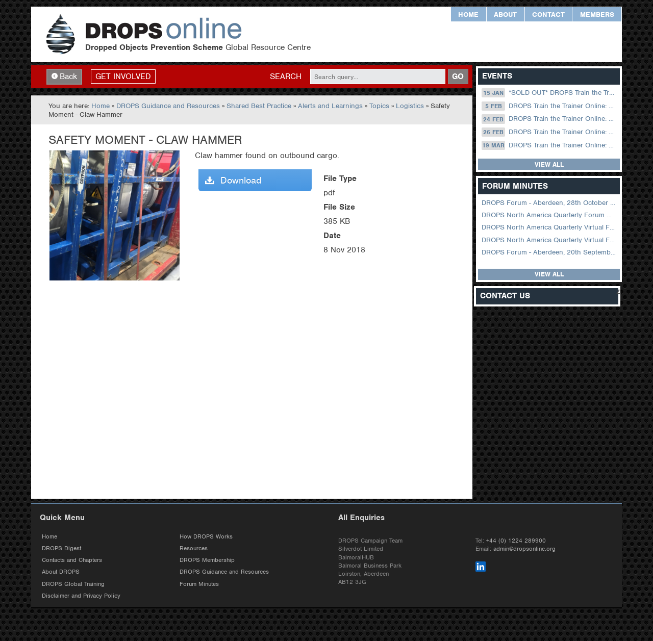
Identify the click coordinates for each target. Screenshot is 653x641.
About (505, 14)
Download (233, 180)
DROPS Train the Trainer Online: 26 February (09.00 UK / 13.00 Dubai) (550, 132)
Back (64, 76)
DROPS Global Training (73, 584)
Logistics (410, 105)
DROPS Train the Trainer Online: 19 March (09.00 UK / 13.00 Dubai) (550, 145)
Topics (379, 105)
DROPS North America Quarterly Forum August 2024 (550, 215)
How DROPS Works (206, 536)
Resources (194, 548)
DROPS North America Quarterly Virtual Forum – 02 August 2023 (550, 227)
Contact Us (505, 296)
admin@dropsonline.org (524, 549)
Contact (548, 14)
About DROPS (61, 572)
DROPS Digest (61, 548)
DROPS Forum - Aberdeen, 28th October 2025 (550, 202)
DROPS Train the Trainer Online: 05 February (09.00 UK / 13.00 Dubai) (550, 106)
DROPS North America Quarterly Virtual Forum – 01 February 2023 (550, 240)
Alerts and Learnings (330, 105)
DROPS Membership (207, 560)
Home (468, 14)
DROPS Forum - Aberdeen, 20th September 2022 (550, 252)
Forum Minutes (199, 584)
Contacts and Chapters (72, 560)
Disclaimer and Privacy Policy (81, 596)
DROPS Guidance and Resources (168, 105)
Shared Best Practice (259, 105)
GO (458, 76)
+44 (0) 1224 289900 (516, 540)
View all (549, 164)
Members (597, 14)
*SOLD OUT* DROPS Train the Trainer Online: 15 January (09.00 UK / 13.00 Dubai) (550, 92)
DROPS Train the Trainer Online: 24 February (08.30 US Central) (550, 118)
